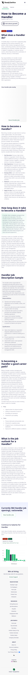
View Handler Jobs (8, 515)
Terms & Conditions (13, 647)
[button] (25, 2)
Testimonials (14, 592)
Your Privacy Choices (13, 652)
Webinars (14, 616)
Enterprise (13, 596)
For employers (14, 587)
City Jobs (14, 608)
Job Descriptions (14, 606)
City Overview (14, 625)
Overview (5, 7)
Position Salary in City (14, 630)
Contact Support (13, 577)
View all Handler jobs (14, 120)
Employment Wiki (14, 613)
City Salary (13, 628)
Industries (13, 611)
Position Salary (13, 635)
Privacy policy (14, 649)
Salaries (12, 7)
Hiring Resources (14, 604)
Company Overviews (14, 637)
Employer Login (13, 584)
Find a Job (14, 623)
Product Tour (14, 594)
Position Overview (14, 632)
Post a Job (14, 589)
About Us (14, 644)
